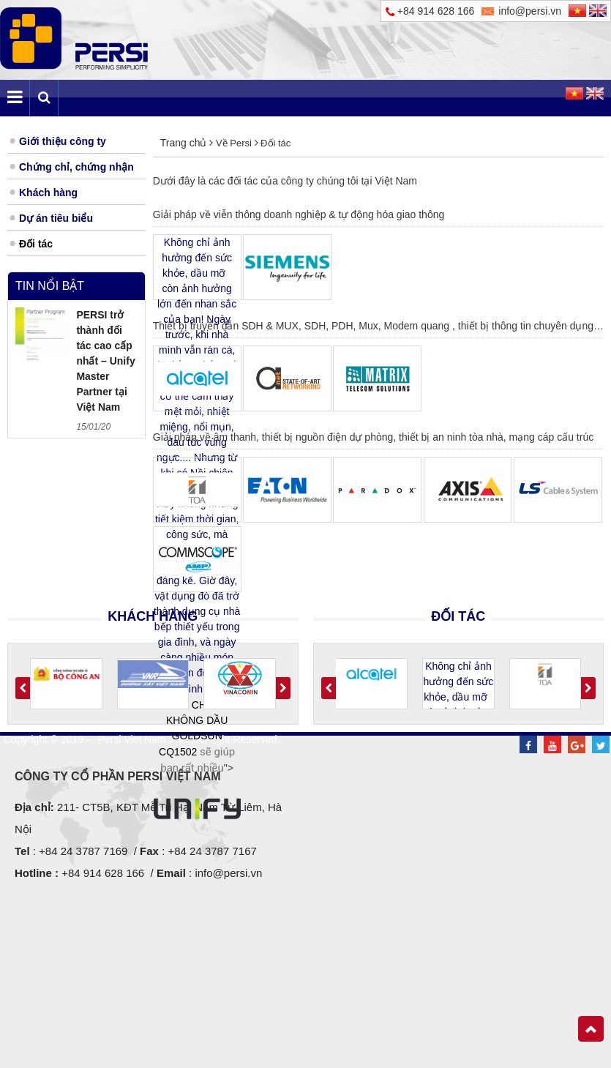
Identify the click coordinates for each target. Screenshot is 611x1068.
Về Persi (233, 143)
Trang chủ (183, 143)
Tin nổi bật (49, 286)
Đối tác (274, 143)
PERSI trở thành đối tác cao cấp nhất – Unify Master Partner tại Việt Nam (105, 361)
